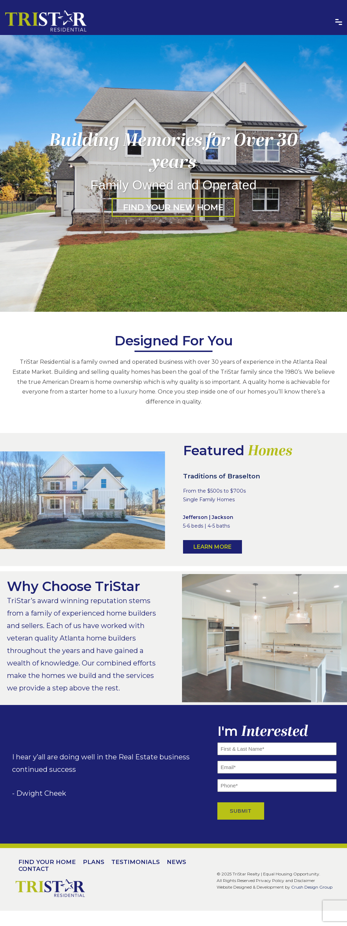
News (176, 861)
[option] (173, 173)
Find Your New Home (173, 207)
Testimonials (135, 861)
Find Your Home (47, 861)
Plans (93, 861)
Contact (33, 868)
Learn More (212, 547)
